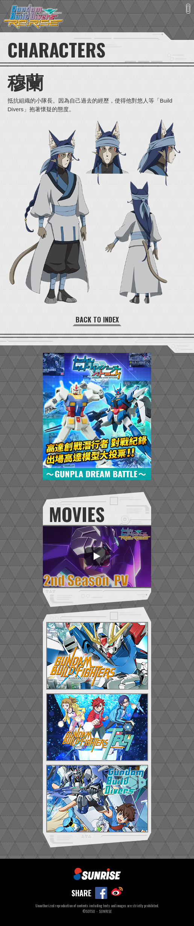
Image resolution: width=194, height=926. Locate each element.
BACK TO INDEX (97, 319)
